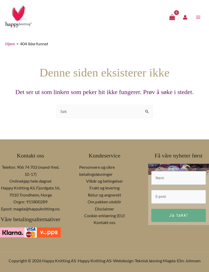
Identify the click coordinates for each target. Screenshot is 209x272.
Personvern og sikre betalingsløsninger (97, 170)
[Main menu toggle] (198, 19)
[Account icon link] (185, 19)
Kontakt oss (104, 222)
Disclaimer (104, 208)
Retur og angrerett (104, 194)
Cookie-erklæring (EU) (104, 215)
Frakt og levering (104, 187)
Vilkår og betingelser (104, 180)
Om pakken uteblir (104, 201)
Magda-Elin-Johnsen (182, 260)
